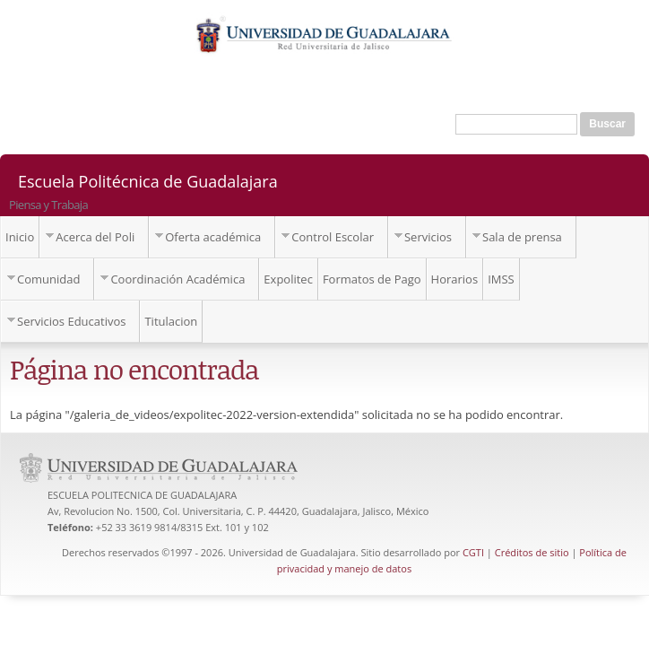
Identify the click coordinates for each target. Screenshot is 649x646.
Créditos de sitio (532, 552)
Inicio (19, 237)
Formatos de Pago (372, 279)
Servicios (428, 237)
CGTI (473, 552)
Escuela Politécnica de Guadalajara (148, 180)
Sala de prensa (522, 237)
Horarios (455, 279)
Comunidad (48, 279)
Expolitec (288, 279)
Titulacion (170, 321)
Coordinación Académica (177, 279)
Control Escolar (332, 237)
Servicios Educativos (71, 321)
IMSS (501, 279)
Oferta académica (213, 237)
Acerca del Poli (95, 237)
